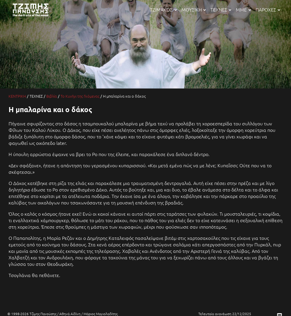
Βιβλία (51, 96)
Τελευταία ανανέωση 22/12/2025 (224, 313)
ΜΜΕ (243, 9)
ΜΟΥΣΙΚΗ (194, 9)
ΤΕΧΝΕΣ (220, 9)
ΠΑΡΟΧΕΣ (268, 9)
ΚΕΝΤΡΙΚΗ (17, 96)
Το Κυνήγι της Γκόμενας (80, 96)
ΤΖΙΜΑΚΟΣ (163, 9)
